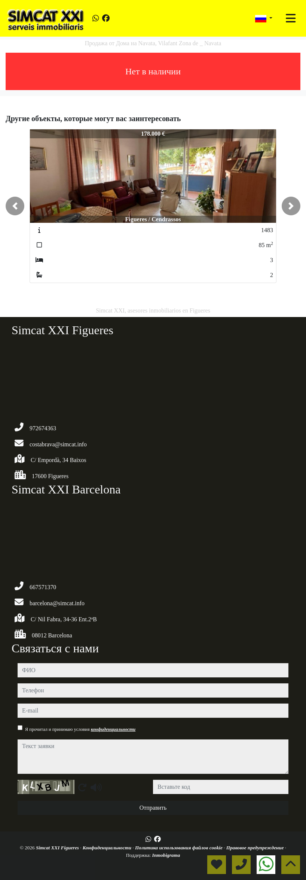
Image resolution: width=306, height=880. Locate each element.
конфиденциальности (113, 729)
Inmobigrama (166, 855)
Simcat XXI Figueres (58, 847)
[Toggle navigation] (290, 18)
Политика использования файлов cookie (179, 847)
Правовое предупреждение (255, 847)
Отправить (153, 807)
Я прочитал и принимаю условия (80, 729)
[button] (15, 206)
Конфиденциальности (108, 847)
